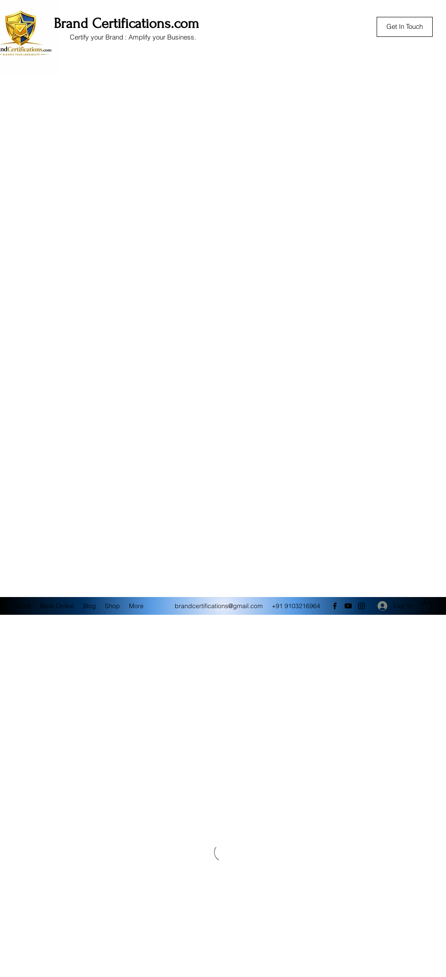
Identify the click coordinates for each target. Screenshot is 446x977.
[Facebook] (334, 605)
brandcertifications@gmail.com (219, 606)
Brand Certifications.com (126, 24)
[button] (426, 606)
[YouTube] (348, 605)
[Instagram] (361, 605)
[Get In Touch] (405, 27)
